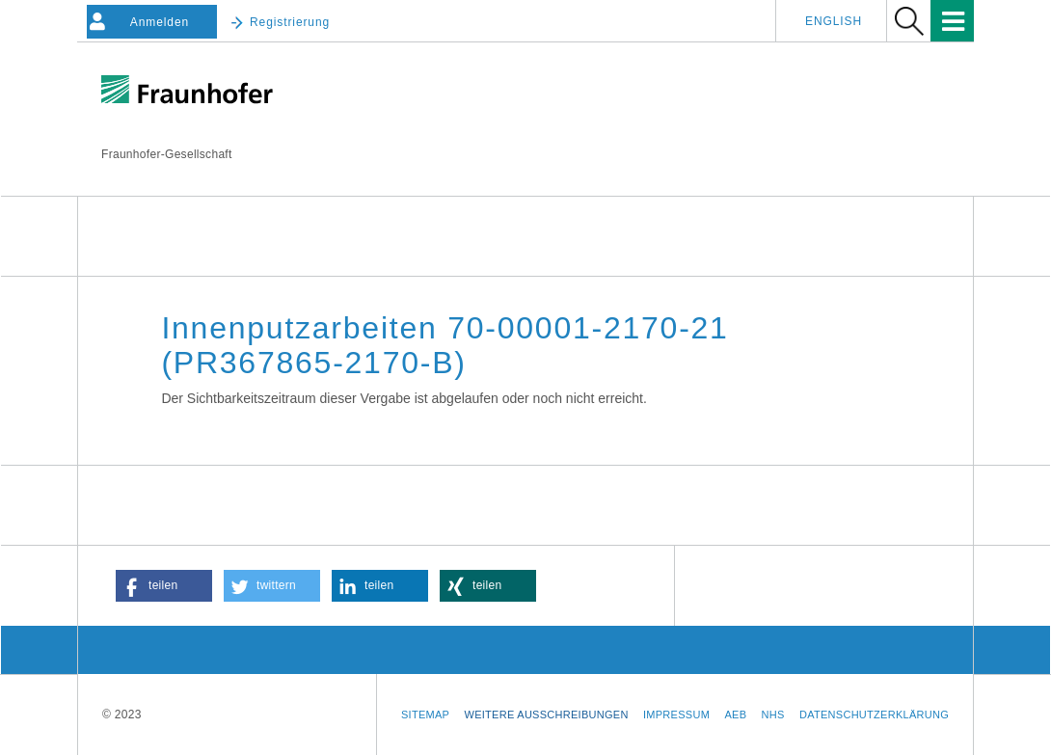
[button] (164, 586)
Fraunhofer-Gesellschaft (166, 154)
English (833, 21)
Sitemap (425, 714)
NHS (773, 714)
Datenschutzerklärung (874, 714)
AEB (735, 714)
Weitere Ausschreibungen (547, 714)
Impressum (676, 714)
